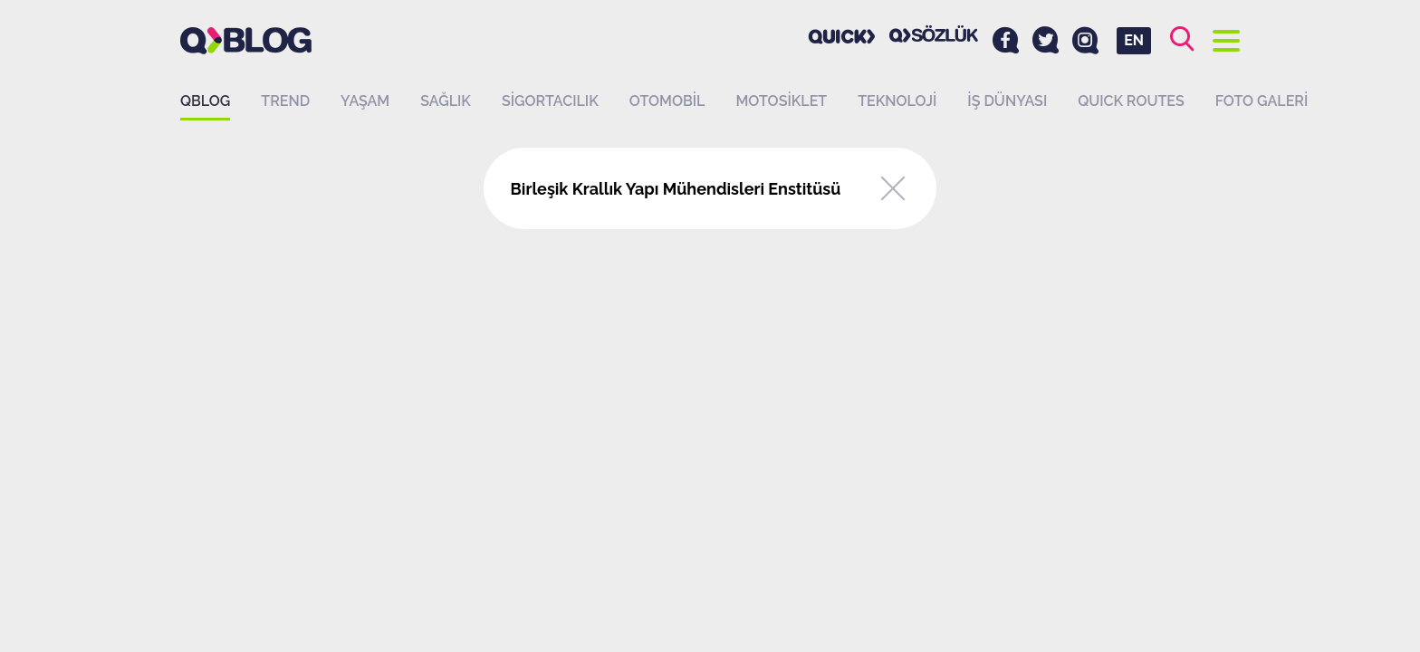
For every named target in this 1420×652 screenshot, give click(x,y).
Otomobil (667, 101)
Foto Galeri (1262, 101)
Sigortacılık (550, 101)
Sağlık (445, 101)
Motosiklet (781, 101)
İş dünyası (1007, 101)
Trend (285, 101)
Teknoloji (897, 101)
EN (1134, 40)
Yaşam (365, 101)
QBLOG (205, 101)
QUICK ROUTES (1131, 101)
